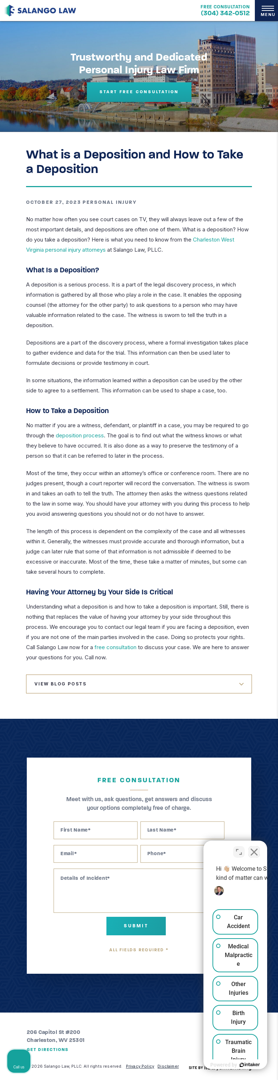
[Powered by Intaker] (216, 1065)
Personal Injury (110, 202)
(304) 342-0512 (225, 13)
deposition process (80, 435)
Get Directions (48, 1050)
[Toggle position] (239, 848)
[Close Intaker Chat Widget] (254, 848)
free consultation (115, 647)
